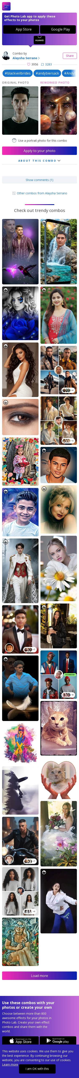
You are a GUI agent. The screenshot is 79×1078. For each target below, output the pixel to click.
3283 (46, 64)
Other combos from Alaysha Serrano (39, 193)
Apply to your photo (39, 150)
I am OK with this (37, 1069)
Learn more (10, 1064)
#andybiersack (47, 73)
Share (70, 56)
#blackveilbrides (18, 73)
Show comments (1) (39, 180)
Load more (39, 975)
